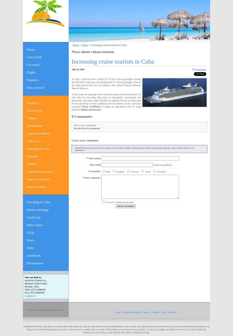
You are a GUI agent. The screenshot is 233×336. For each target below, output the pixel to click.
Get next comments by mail (119, 202)
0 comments (201, 69)
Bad (108, 171)
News (85, 45)
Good (147, 171)
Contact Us (30, 295)
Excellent (161, 171)
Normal (134, 171)
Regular (120, 171)
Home (76, 45)
